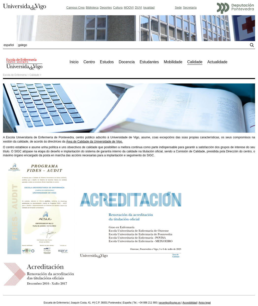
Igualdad (149, 7)
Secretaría (189, 7)
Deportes (106, 7)
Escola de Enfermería (15, 75)
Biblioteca (92, 7)
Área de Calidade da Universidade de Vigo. (94, 141)
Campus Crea (75, 7)
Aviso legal (204, 302)
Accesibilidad (189, 302)
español (8, 45)
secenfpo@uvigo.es (170, 302)
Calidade (34, 75)
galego (22, 45)
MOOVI (129, 7)
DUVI (138, 7)
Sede (178, 7)
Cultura (118, 7)
